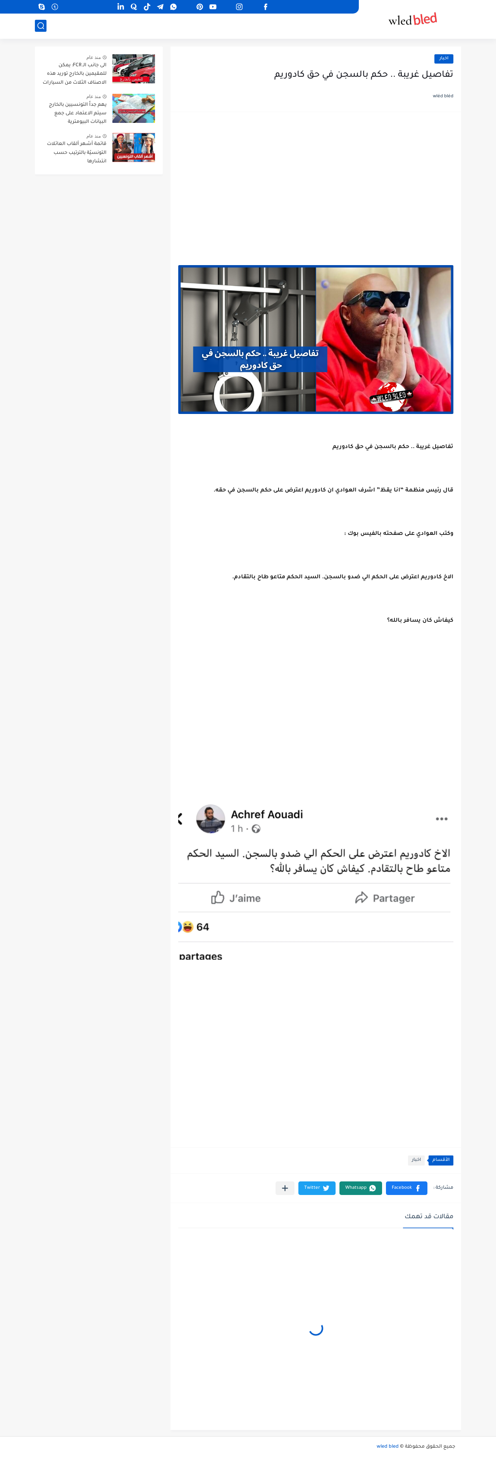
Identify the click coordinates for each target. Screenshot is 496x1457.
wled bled (388, 1447)
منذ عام (93, 57)
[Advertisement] (315, 180)
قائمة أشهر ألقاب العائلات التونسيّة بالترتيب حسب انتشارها (77, 152)
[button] (406, 1188)
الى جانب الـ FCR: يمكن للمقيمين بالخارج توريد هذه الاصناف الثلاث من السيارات (75, 74)
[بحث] (40, 26)
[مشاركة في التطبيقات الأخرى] (285, 1188)
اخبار (443, 58)
